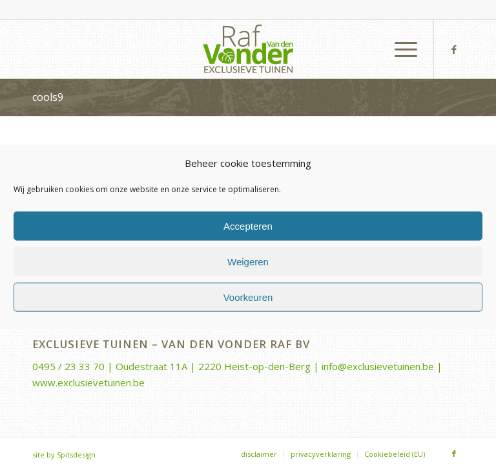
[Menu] (399, 49)
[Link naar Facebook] (454, 49)
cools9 (47, 97)
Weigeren (248, 261)
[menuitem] (399, 49)
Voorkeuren (248, 296)
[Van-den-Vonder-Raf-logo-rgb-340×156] (248, 49)
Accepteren (248, 225)
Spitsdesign (76, 454)
